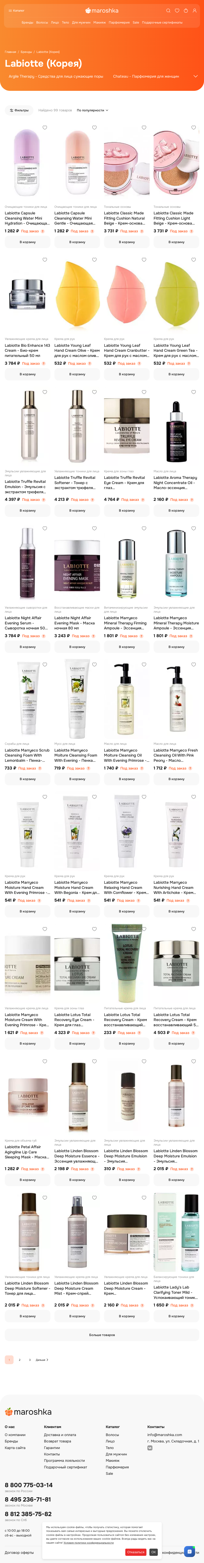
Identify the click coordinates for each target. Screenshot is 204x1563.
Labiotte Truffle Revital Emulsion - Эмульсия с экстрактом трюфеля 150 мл (25, 487)
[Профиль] (194, 10)
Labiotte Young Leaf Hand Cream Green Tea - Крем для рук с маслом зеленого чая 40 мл (176, 351)
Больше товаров (102, 1335)
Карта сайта (15, 1448)
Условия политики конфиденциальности (89, 1542)
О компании (15, 1435)
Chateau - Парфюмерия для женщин (146, 76)
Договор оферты (19, 1552)
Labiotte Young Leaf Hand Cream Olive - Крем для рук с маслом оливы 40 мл (77, 351)
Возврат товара (57, 1441)
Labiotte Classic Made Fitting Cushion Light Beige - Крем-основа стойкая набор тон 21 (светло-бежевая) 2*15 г (176, 218)
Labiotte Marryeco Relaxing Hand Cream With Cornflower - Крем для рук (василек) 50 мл (126, 887)
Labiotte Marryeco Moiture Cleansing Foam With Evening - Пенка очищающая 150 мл (75, 755)
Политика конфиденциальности (172, 1552)
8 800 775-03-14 (29, 1485)
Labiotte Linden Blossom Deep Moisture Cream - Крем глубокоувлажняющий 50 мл (126, 1288)
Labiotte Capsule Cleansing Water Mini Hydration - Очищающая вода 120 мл (27, 218)
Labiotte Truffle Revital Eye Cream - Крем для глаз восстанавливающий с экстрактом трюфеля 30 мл (126, 483)
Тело (65, 22)
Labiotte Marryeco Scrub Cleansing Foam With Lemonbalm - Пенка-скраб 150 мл (27, 755)
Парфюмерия (119, 22)
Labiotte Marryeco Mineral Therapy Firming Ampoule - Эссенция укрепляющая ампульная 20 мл (125, 623)
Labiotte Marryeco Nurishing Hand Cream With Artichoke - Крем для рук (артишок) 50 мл (176, 887)
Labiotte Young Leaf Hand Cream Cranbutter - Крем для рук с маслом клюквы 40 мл (127, 351)
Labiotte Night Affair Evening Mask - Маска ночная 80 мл (74, 623)
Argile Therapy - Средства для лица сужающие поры (56, 76)
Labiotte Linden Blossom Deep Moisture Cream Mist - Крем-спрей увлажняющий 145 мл (76, 1288)
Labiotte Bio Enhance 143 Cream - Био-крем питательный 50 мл (27, 350)
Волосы (42, 22)
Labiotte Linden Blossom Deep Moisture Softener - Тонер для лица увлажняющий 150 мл (27, 1288)
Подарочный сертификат (65, 1467)
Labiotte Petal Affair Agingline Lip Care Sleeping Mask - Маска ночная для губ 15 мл (25, 1152)
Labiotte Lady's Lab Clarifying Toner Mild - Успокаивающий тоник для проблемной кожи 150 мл (174, 1292)
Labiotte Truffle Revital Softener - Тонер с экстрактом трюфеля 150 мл (74, 483)
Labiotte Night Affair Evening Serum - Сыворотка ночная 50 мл (25, 623)
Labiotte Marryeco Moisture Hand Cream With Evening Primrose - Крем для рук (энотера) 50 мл (26, 887)
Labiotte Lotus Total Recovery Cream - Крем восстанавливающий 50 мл (176, 1020)
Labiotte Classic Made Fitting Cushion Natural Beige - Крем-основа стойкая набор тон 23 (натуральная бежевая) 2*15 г (125, 218)
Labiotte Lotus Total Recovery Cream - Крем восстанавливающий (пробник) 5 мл (125, 1020)
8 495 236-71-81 (28, 1499)
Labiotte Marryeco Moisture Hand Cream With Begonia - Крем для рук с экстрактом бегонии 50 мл (76, 887)
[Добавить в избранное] (44, 128)
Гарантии (52, 1448)
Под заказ (30, 231)
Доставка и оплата (60, 1435)
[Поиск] (168, 10)
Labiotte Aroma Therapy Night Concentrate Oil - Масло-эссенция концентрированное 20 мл (175, 483)
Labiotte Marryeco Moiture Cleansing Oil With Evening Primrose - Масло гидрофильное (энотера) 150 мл (125, 755)
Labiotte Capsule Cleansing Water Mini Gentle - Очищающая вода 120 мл (73, 218)
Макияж (99, 22)
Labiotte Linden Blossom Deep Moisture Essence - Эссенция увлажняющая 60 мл (77, 1156)
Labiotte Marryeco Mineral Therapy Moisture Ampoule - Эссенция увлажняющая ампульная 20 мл (176, 623)
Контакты (52, 1454)
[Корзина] (185, 10)
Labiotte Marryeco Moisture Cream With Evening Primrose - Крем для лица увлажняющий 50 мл (27, 1020)
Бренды (27, 22)
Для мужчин (81, 22)
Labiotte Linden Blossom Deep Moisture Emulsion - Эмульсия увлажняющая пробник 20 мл (126, 1156)
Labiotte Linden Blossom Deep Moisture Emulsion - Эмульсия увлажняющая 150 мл (176, 1156)
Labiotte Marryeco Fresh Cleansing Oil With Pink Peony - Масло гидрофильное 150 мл (176, 755)
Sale (136, 22)
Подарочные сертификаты (162, 22)
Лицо (55, 22)
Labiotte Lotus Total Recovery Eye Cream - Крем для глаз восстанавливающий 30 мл (76, 1020)
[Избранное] (177, 10)
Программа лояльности (64, 1460)
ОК (153, 1552)
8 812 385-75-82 (28, 1514)
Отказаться (135, 1552)
